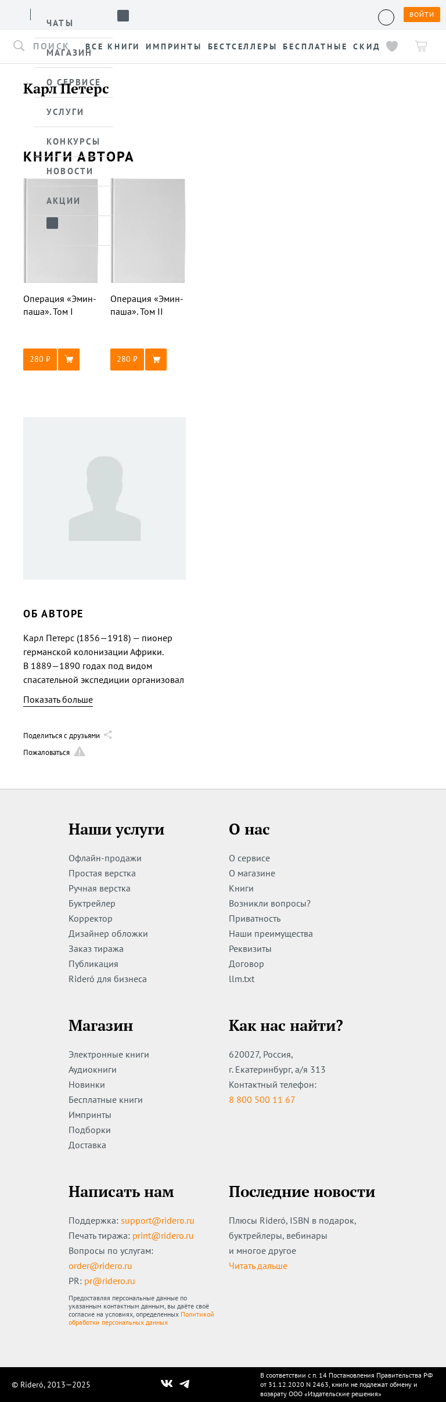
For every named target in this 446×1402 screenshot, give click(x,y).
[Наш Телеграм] (184, 1384)
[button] (61, 359)
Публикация (93, 963)
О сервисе (249, 858)
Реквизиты (250, 948)
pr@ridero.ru (109, 1280)
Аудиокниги (93, 1069)
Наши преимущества (271, 933)
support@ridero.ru (158, 1220)
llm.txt (241, 978)
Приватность (254, 918)
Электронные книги (109, 1054)
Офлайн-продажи (105, 858)
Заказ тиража (96, 948)
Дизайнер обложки (108, 933)
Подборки (90, 1129)
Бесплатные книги (106, 1099)
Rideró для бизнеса (108, 978)
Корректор (91, 918)
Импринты (90, 1114)
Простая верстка (102, 873)
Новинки (87, 1084)
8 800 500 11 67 (262, 1099)
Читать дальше (258, 1265)
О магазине (252, 873)
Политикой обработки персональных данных (141, 1318)
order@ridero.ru (100, 1265)
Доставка (87, 1145)
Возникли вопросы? (270, 903)
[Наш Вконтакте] (167, 1384)
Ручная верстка (100, 888)
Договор (246, 963)
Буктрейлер (92, 903)
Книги (241, 888)
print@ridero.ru (163, 1235)
